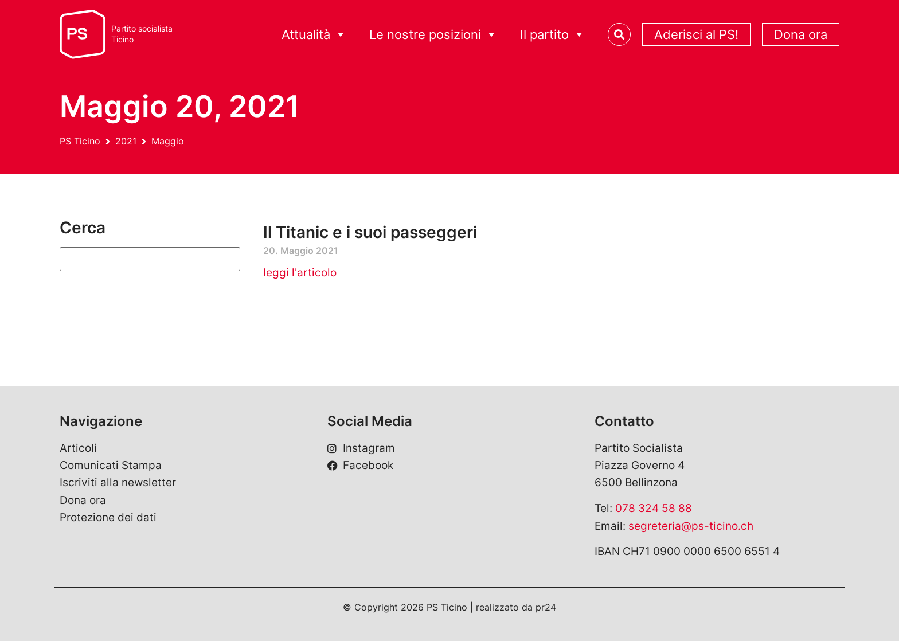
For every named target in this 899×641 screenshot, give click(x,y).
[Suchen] (150, 259)
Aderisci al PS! (696, 34)
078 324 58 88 (653, 508)
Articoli (78, 448)
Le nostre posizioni (433, 35)
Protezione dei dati (108, 517)
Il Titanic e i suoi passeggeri (370, 232)
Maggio (167, 141)
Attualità (314, 35)
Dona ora (800, 34)
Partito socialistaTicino (142, 34)
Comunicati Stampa (111, 465)
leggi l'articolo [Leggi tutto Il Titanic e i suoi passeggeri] (300, 272)
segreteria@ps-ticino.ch (690, 526)
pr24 (546, 607)
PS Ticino (80, 141)
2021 (125, 141)
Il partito (552, 35)
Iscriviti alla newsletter (118, 482)
